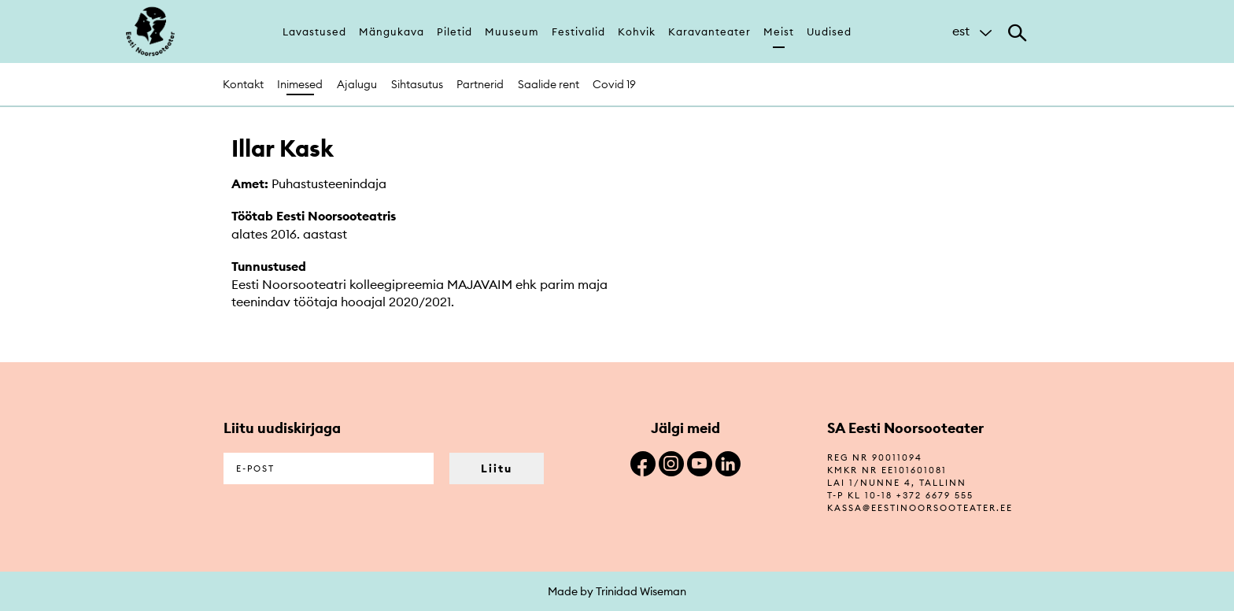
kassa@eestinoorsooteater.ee (920, 507)
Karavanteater (709, 31)
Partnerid (480, 84)
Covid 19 (614, 84)
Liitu (496, 468)
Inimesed (300, 84)
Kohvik (637, 31)
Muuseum (512, 31)
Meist (778, 31)
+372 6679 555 (935, 495)
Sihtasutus (417, 84)
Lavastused (314, 31)
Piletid (454, 31)
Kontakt (243, 84)
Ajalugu (357, 84)
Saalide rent (548, 84)
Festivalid (578, 31)
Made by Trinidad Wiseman (617, 591)
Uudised (829, 31)
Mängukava (391, 31)
